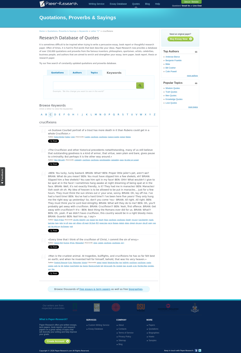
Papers (152, 325)
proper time (103, 223)
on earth (129, 266)
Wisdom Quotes (173, 88)
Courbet (87, 137)
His (114, 266)
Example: (78, 91)
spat (154, 223)
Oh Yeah (92, 223)
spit (49, 226)
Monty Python (59, 220)
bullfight (126, 262)
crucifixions (103, 137)
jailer (61, 223)
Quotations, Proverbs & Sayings (62, 31)
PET (97, 223)
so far (135, 266)
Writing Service (96, 4)
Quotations (57, 73)
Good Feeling (74, 266)
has (81, 266)
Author (67, 137)
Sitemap (122, 340)
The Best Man (142, 266)
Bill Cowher (171, 68)
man (124, 266)
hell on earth (108, 266)
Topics (94, 73)
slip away (139, 223)
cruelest (50, 266)
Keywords (83, 31)
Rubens (128, 137)
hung (57, 223)
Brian (106, 220)
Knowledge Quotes (174, 99)
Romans (115, 223)
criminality (78, 160)
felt (62, 266)
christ (95, 243)
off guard (85, 223)
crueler (148, 262)
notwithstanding (105, 160)
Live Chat (197, 6)
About (121, 325)
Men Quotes (171, 95)
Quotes (136, 4)
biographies (135, 289)
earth (55, 266)
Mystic (72, 243)
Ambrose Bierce (173, 57)
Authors (77, 73)
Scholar (84, 262)
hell (102, 266)
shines (127, 223)
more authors (192, 76)
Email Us (186, 6)
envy (122, 243)
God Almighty (143, 220)
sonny (150, 223)
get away (135, 220)
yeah (71, 226)
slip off (145, 223)
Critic (73, 137)
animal (99, 262)
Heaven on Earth (94, 266)
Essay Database (118, 4)
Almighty (82, 220)
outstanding (115, 160)
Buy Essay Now (181, 39)
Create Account (58, 341)
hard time (51, 223)
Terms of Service (125, 333)
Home (42, 31)
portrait (122, 137)
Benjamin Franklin (174, 60)
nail (74, 223)
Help (157, 4)
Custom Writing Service (98, 325)
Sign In (187, 2)
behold (104, 262)
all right (75, 220)
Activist (66, 243)
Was (53, 269)
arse (87, 220)
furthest (66, 266)
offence (78, 223)
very (49, 269)
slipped (132, 223)
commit (100, 243)
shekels (121, 223)
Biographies (154, 333)
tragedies (151, 266)
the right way (55, 226)
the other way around (132, 160)
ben (97, 220)
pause (122, 160)
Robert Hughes (59, 137)
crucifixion (94, 137)
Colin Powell (171, 71)
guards (151, 220)
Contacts (122, 329)
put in (110, 223)
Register (195, 2)
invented (119, 266)
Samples (152, 340)
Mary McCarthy (59, 160)
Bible (168, 64)
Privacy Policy (124, 336)
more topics (193, 107)
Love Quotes (171, 103)
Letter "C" (95, 31)
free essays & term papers (94, 289)
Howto (151, 336)
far (59, 266)
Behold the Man (113, 262)
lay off (66, 223)
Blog (147, 4)
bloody (101, 220)
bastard (92, 220)
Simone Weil (58, 243)
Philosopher (79, 243)
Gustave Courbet (113, 137)
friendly (128, 220)
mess (70, 223)
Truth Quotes (171, 92)
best (120, 262)
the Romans (65, 226)
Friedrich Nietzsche (60, 262)
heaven (85, 266)
